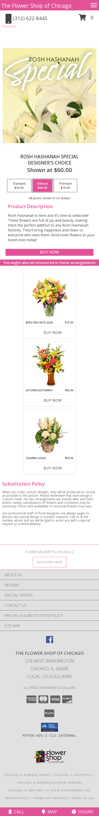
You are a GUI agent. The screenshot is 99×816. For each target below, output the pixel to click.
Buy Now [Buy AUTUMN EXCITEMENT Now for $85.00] (53, 400)
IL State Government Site (69, 790)
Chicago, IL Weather (25, 790)
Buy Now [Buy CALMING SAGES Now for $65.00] (53, 468)
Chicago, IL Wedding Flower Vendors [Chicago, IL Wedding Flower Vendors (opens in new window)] (49, 783)
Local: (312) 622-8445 (49, 676)
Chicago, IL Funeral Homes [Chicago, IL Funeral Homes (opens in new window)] (27, 775)
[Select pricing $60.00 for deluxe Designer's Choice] (42, 185)
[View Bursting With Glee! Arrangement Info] (49, 297)
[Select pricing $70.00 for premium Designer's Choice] (65, 185)
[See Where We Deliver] (49, 562)
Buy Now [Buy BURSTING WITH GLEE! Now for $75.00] (53, 332)
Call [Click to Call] (16, 812)
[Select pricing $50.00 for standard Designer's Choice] (19, 185)
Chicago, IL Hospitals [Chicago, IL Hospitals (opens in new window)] (73, 775)
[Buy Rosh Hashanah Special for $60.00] (49, 252)
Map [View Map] (49, 812)
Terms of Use (82, 798)
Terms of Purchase (50, 798)
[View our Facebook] (49, 641)
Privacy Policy (17, 798)
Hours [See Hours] (82, 812)
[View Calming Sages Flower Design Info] (49, 432)
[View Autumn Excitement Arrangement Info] (49, 365)
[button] (86, 19)
